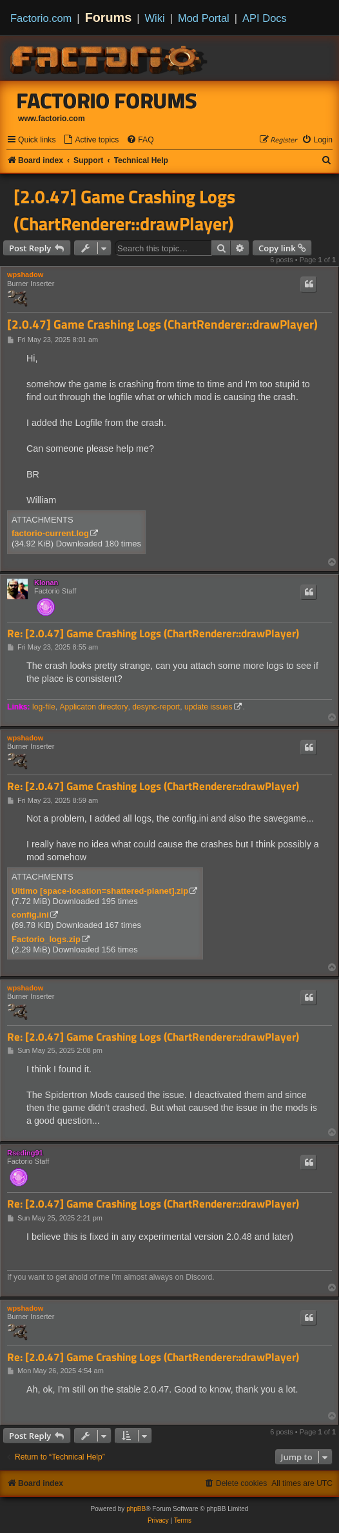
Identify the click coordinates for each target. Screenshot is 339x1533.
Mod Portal (203, 18)
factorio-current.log (50, 533)
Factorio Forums (107, 100)
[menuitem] (91, 140)
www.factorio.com (51, 118)
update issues (208, 706)
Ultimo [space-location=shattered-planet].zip (100, 891)
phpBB (136, 1508)
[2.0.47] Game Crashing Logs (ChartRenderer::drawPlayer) (124, 210)
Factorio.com (41, 18)
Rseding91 (25, 1153)
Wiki (155, 18)
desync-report (156, 706)
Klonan (46, 582)
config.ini (30, 915)
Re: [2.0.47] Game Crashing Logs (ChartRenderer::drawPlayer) (153, 634)
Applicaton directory (93, 706)
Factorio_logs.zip (46, 939)
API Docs (264, 18)
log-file (43, 706)
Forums (108, 17)
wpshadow (25, 274)
